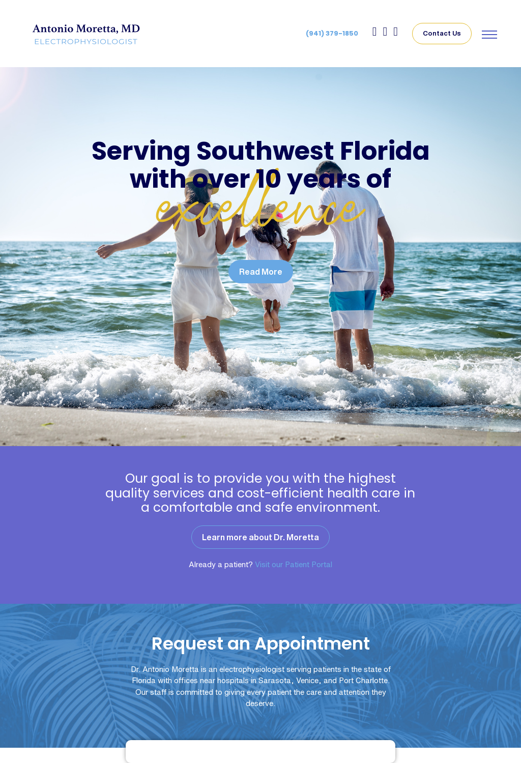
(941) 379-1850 (332, 33)
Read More (260, 272)
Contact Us (442, 33)
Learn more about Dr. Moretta (260, 537)
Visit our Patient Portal (293, 564)
